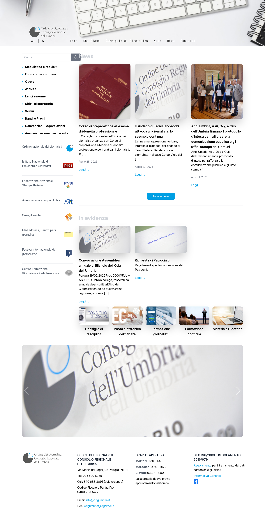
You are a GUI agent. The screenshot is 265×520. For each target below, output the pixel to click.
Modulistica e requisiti (41, 67)
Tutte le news (161, 196)
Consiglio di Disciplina (127, 41)
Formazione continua (40, 74)
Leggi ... (84, 169)
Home (73, 41)
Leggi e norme (35, 96)
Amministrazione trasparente (46, 133)
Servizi (30, 111)
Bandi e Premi (35, 118)
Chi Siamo (91, 41)
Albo (157, 41)
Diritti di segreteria (39, 104)
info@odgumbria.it (98, 500)
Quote (29, 81)
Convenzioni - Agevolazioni (45, 126)
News (170, 41)
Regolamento (202, 465)
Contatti (187, 41)
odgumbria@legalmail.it (99, 506)
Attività (30, 89)
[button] (26, 391)
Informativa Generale (208, 476)
